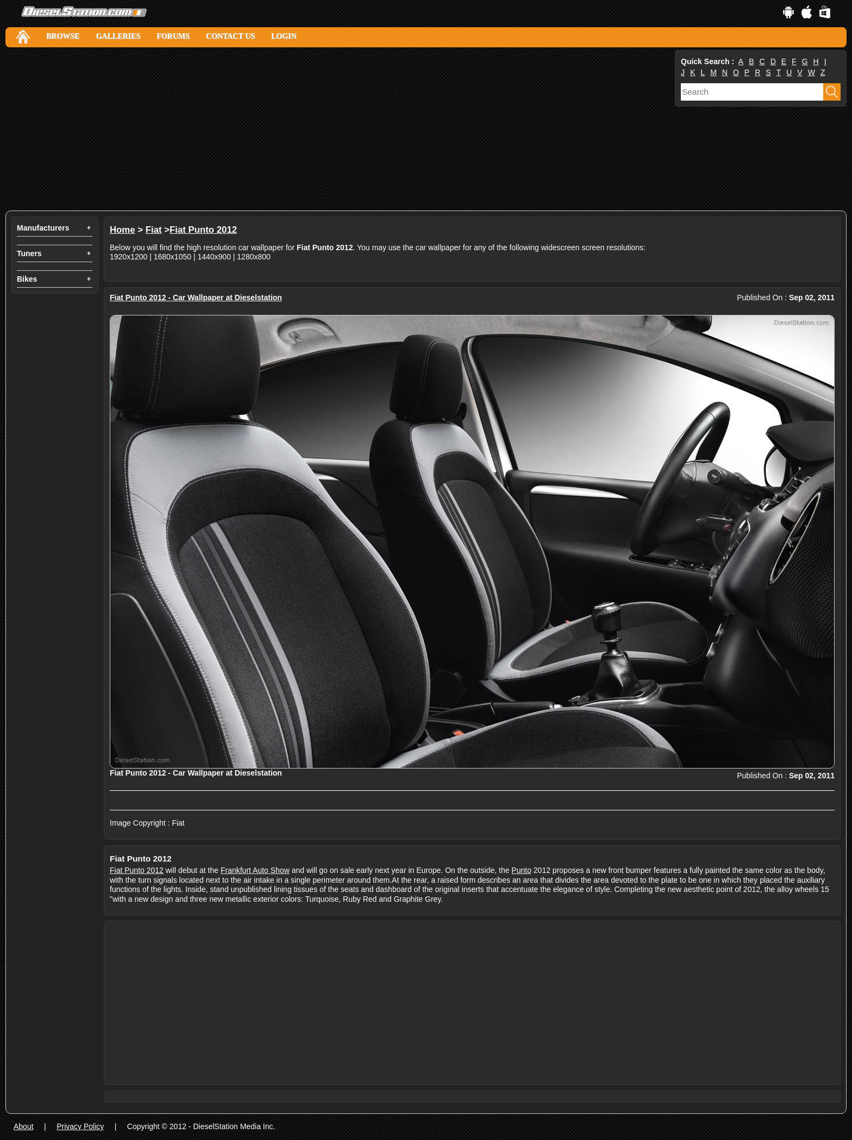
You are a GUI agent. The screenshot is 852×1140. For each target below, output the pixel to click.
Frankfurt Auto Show (255, 870)
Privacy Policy (80, 1126)
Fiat (154, 230)
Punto (521, 870)
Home (122, 230)
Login (284, 36)
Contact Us (230, 36)
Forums (173, 36)
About (24, 1126)
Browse (62, 36)
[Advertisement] (331, 129)
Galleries (118, 36)
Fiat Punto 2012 (203, 230)
